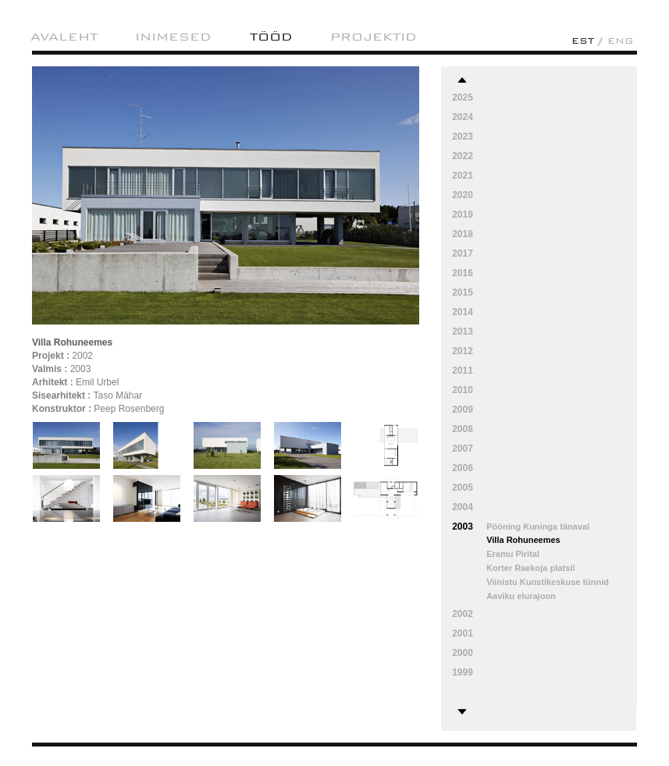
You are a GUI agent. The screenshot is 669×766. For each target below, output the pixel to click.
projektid (373, 36)
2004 (462, 507)
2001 (462, 633)
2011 (462, 370)
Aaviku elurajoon (521, 596)
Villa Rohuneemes (523, 539)
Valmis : (49, 368)
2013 (462, 331)
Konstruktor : (61, 408)
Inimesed (173, 36)
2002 (462, 613)
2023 (462, 136)
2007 (462, 448)
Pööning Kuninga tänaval (537, 526)
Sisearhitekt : (61, 395)
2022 (462, 156)
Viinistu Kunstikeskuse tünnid (547, 582)
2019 (462, 214)
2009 (462, 409)
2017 (462, 253)
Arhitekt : (52, 382)
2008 (462, 429)
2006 (462, 468)
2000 (462, 652)
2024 (462, 117)
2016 (462, 273)
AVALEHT (64, 36)
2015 (462, 292)
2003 (462, 526)
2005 (462, 487)
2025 (462, 97)
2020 (462, 195)
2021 (462, 175)
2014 (462, 312)
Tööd (271, 36)
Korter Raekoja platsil (530, 568)
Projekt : (50, 355)
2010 (462, 390)
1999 (462, 672)
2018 (462, 234)
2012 (462, 351)
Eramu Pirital (512, 554)
